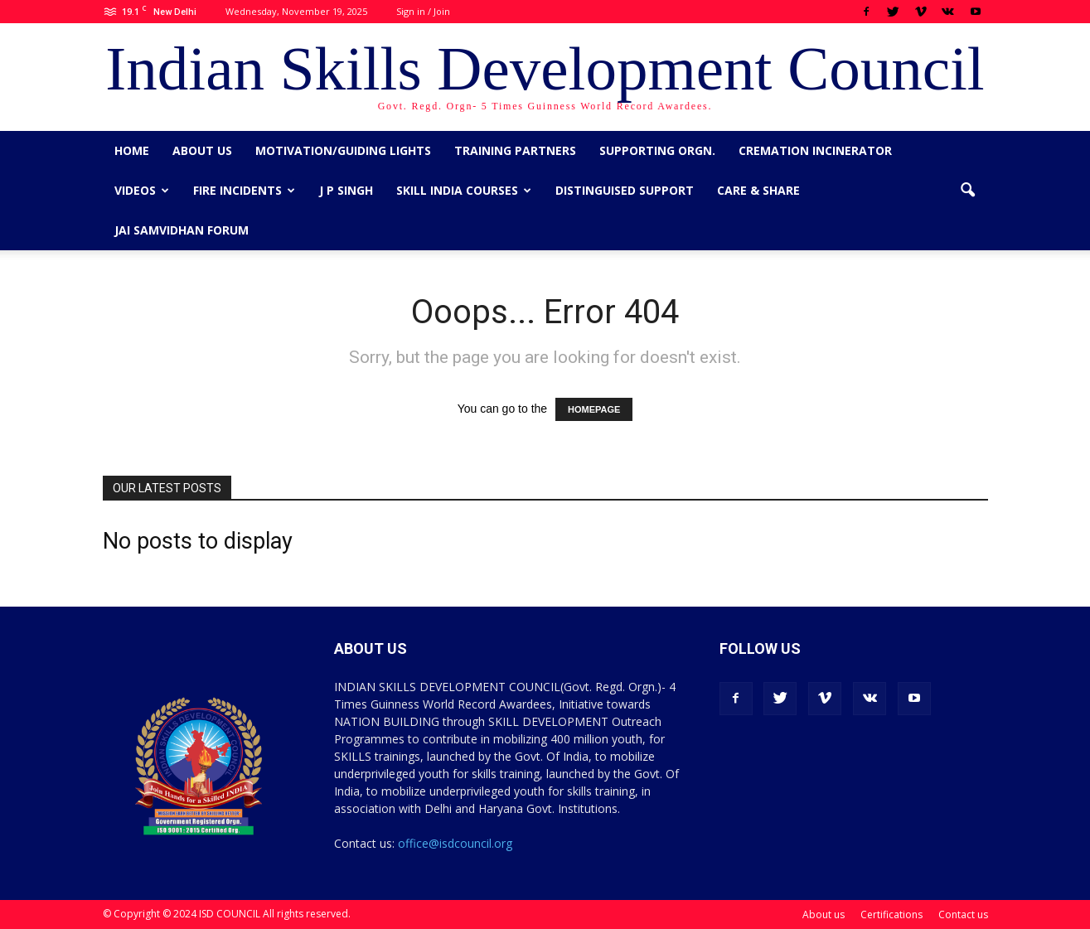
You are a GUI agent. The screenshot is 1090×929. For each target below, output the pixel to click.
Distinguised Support (624, 190)
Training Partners (515, 150)
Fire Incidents (244, 190)
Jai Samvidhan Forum (181, 230)
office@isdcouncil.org (455, 843)
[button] (968, 190)
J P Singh (346, 190)
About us (202, 150)
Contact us (963, 914)
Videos (141, 190)
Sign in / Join (423, 11)
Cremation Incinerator (815, 150)
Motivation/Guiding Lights (343, 150)
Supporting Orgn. (657, 150)
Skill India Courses (463, 190)
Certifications (891, 914)
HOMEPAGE (594, 409)
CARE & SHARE (758, 190)
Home (131, 150)
